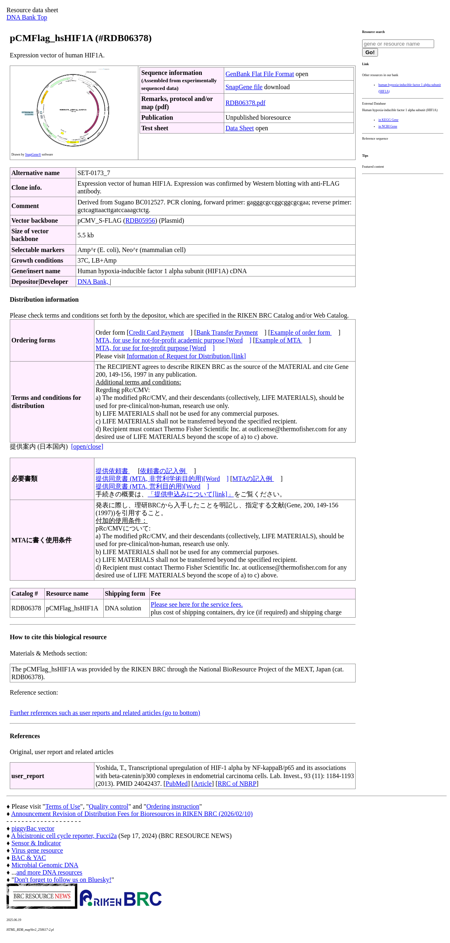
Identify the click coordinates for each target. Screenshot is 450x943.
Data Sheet (239, 128)
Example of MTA (278, 340)
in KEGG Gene (388, 120)
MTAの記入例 (253, 478)
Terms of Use (62, 806)
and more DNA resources (49, 872)
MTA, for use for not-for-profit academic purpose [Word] (173, 340)
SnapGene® (33, 154)
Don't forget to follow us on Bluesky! (62, 879)
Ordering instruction (172, 806)
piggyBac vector (32, 828)
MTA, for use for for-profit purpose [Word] (155, 347)
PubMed (177, 783)
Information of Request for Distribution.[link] (186, 356)
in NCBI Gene (387, 126)
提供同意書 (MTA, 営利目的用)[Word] (152, 486)
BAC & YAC (28, 857)
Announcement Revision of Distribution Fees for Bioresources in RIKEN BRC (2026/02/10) (132, 813)
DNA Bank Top (27, 17)
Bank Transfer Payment (227, 332)
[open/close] (87, 446)
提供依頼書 (113, 470)
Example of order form (301, 332)
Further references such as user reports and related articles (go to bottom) (105, 712)
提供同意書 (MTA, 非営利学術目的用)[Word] (162, 478)
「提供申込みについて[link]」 (191, 494)
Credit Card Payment (156, 332)
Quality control (108, 806)
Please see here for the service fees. (197, 604)
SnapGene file (243, 86)
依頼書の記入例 (163, 470)
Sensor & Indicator (36, 843)
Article (203, 783)
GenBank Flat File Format (259, 73)
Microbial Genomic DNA (44, 865)
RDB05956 (140, 220)
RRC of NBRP (237, 783)
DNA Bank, (93, 281)
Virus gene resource (37, 850)
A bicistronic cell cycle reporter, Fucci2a (64, 835)
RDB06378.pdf (245, 102)
